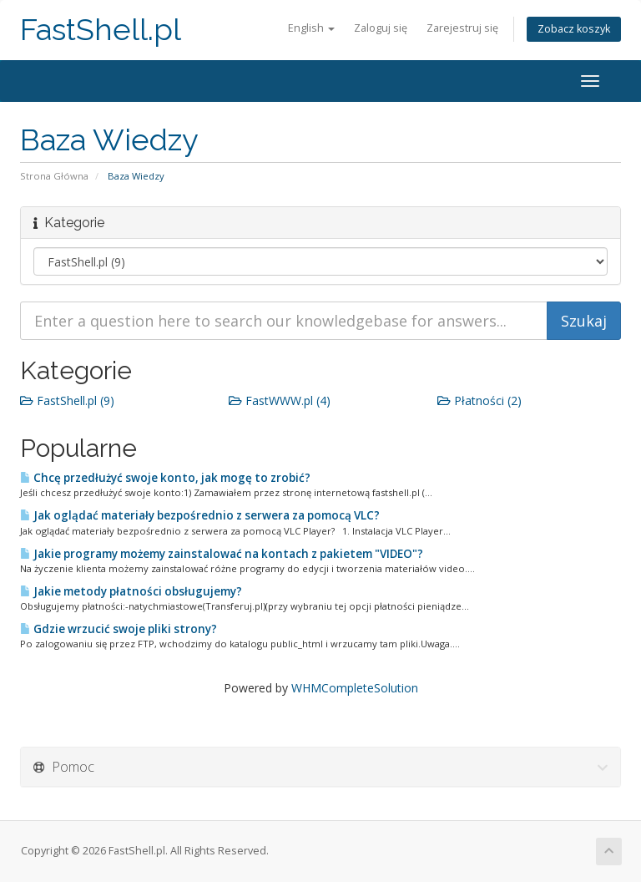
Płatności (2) (479, 400)
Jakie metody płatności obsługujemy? (131, 591)
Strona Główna (54, 176)
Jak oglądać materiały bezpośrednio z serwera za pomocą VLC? (200, 515)
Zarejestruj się (462, 28)
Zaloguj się (380, 28)
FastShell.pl (100, 30)
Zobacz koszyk (574, 29)
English (311, 28)
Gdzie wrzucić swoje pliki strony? (118, 628)
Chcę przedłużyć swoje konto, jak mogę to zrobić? (165, 477)
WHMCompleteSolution (354, 688)
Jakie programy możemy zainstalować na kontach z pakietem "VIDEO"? (221, 553)
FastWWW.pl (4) (280, 400)
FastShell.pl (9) (67, 400)
